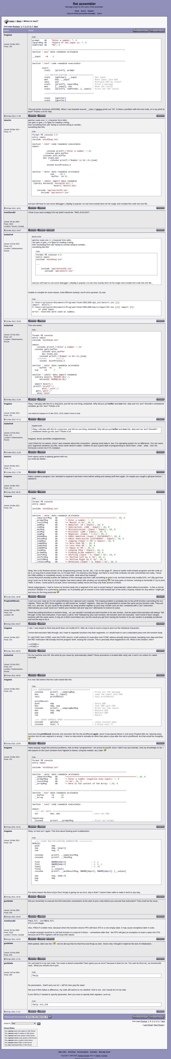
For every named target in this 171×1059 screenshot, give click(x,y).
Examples (93, 1052)
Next (36, 26)
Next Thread (159, 1025)
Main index (62, 1052)
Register (91, 11)
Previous (16, 26)
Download (72, 1052)
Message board (104, 1052)
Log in (99, 13)
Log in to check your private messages (81, 13)
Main (19, 21)
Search (83, 11)
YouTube (104, 1056)
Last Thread (148, 1025)
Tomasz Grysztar (83, 1056)
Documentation (82, 1052)
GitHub (98, 1056)
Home (77, 11)
